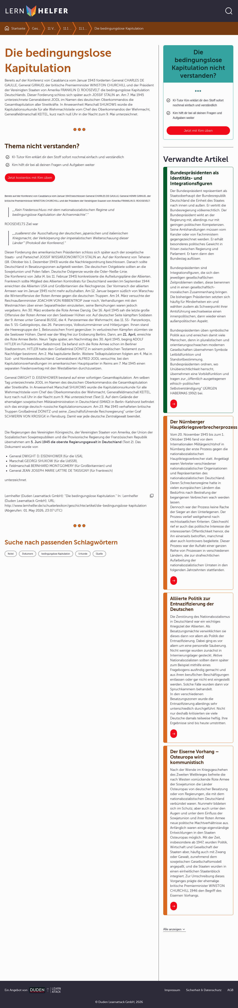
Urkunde (82, 553)
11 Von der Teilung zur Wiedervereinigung (60, 28)
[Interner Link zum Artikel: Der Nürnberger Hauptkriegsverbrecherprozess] (173, 580)
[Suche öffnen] (228, 11)
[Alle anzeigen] (174, 929)
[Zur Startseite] (37, 11)
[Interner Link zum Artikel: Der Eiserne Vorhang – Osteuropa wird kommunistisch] (173, 906)
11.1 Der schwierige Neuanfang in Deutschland (76, 28)
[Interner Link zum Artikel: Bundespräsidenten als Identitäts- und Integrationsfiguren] (173, 403)
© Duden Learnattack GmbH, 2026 (119, 1002)
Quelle (99, 553)
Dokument (27, 553)
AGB (230, 990)
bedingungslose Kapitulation (55, 553)
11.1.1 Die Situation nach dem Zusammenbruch (123, 28)
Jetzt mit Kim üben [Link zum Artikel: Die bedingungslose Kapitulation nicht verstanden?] (198, 130)
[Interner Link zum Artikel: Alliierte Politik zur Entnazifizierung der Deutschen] (173, 733)
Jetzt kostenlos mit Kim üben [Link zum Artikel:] (30, 178)
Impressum (172, 990)
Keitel (11, 553)
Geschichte (40, 28)
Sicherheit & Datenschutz (203, 990)
